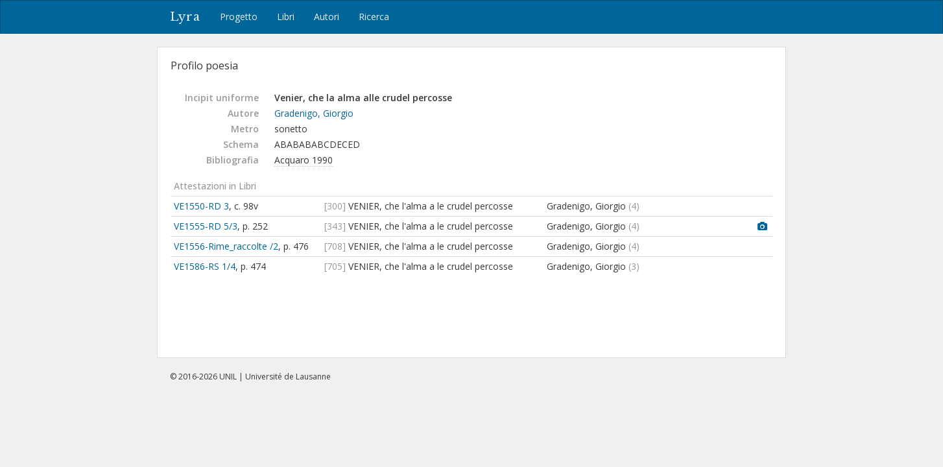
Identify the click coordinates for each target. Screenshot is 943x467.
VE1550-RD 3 (201, 206)
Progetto (238, 16)
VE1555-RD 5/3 (205, 226)
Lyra (185, 17)
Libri (285, 16)
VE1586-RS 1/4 (204, 266)
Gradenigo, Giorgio (313, 113)
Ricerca (374, 16)
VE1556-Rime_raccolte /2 (226, 246)
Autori (326, 16)
